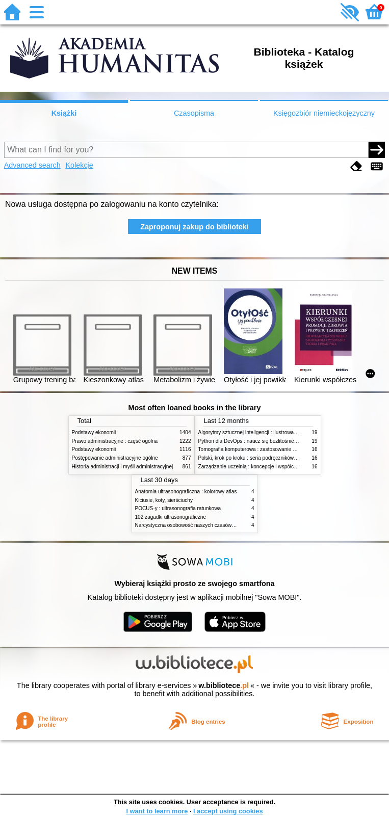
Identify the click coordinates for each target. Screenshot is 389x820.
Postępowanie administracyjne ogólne (115, 458)
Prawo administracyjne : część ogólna (115, 441)
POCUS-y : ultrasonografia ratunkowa (178, 508)
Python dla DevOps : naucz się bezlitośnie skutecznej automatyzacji (275, 441)
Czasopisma (194, 113)
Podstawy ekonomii (94, 432)
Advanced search (32, 165)
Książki (64, 113)
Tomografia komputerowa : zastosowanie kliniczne (255, 449)
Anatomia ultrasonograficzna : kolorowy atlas (186, 491)
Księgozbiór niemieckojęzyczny (324, 113)
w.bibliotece (223, 685)
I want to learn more (157, 811)
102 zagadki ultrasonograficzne (170, 517)
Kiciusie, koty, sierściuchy (164, 500)
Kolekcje (79, 165)
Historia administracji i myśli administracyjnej (122, 466)
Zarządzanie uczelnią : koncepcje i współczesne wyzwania (264, 466)
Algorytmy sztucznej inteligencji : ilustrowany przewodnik (262, 432)
